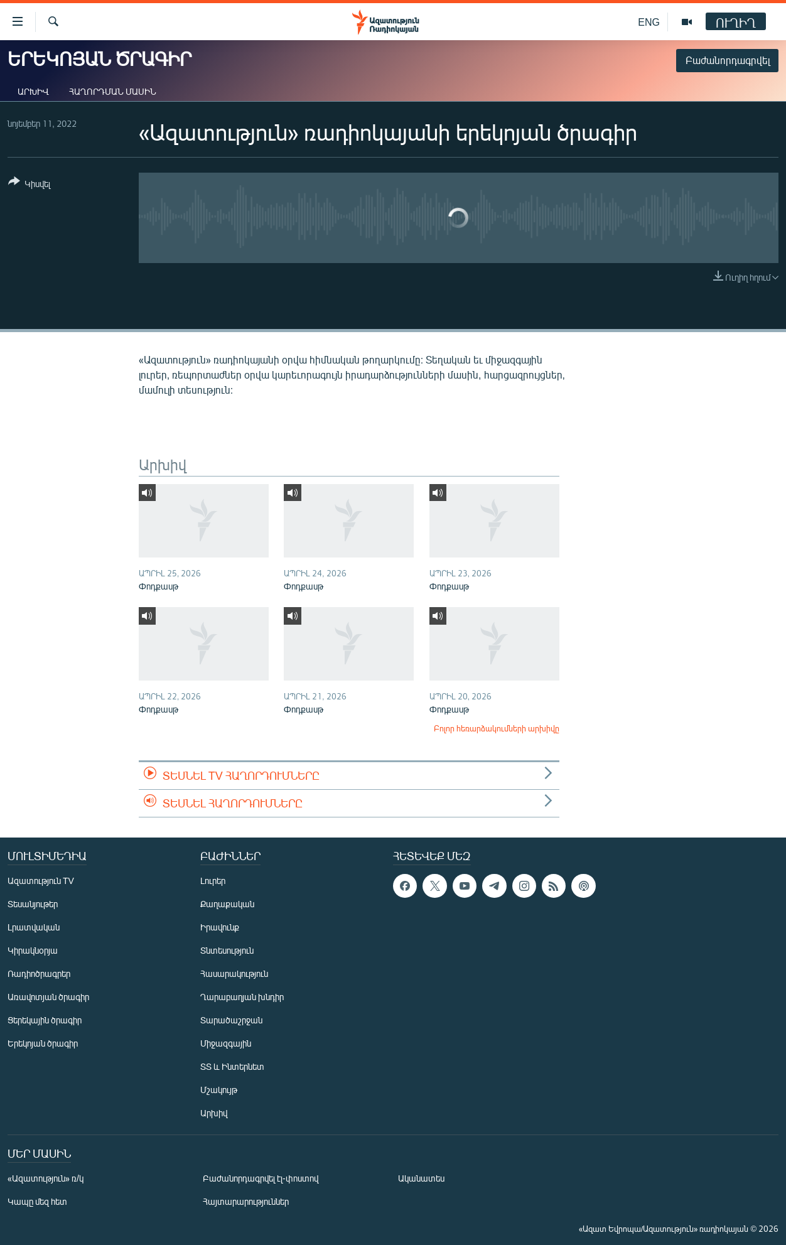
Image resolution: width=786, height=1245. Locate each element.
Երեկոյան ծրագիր (43, 1043)
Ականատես (421, 1178)
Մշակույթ (218, 1089)
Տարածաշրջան (231, 1020)
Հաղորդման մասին (112, 91)
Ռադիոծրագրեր (39, 973)
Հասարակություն (234, 973)
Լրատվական (34, 927)
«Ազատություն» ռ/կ (45, 1178)
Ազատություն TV (41, 880)
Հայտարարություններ (246, 1201)
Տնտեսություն (227, 950)
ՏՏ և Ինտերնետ (232, 1066)
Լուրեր (212, 880)
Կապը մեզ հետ (37, 1201)
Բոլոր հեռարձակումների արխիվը (496, 728)
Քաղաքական (227, 903)
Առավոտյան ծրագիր (48, 996)
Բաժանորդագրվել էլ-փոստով (260, 1178)
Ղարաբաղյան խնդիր (242, 996)
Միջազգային (225, 1043)
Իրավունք (219, 927)
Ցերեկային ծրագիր (45, 1020)
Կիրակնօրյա (33, 950)
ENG (649, 22)
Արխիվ (33, 91)
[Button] (29, 185)
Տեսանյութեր (33, 903)
